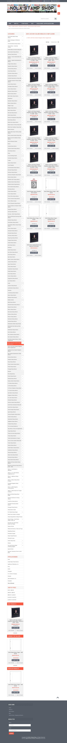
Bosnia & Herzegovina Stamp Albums (15, 117)
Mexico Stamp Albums (12, 309)
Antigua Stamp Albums (12, 63)
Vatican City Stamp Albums (13, 454)
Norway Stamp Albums (12, 357)
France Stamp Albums (12, 193)
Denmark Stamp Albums (12, 169)
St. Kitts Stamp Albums (12, 385)
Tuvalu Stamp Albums (12, 442)
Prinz (9, 566)
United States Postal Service (13, 561)
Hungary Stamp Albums (12, 240)
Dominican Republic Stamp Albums (14, 174)
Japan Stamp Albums (12, 264)
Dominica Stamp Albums (12, 172)
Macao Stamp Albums (12, 295)
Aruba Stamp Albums (12, 71)
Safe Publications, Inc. (12, 578)
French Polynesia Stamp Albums (14, 203)
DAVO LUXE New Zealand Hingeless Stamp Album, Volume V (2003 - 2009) (51, 112)
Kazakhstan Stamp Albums (13, 268)
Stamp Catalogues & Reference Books (14, 41)
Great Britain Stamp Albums (13, 222)
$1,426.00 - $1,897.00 (12, 597)
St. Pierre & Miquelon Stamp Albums (15, 388)
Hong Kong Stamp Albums (13, 237)
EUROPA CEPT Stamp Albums (14, 179)
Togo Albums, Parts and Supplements (15, 428)
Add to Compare (38, 68)
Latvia (9, 283)
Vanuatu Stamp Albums (12, 452)
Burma (9, 143)
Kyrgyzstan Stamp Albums (13, 278)
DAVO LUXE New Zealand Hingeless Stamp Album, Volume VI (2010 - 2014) (34, 139)
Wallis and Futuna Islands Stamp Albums (14, 463)
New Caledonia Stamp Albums (13, 334)
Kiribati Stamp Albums (12, 271)
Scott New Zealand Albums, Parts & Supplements (14, 340)
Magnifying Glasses (11, 531)
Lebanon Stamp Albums (12, 285)
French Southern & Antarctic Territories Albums (15, 206)
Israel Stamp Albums (12, 254)
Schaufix (9, 576)
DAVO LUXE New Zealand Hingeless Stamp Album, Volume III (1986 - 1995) (51, 86)
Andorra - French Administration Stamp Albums (15, 57)
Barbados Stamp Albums (12, 100)
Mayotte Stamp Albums (12, 307)
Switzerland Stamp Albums (13, 419)
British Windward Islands (12, 141)
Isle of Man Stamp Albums (13, 252)
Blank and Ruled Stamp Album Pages (13, 495)
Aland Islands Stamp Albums (13, 51)
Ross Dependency (11, 373)
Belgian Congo (10, 105)
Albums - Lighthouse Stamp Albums (13, 477)
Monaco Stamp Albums (12, 316)
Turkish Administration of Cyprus (14, 438)
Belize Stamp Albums (12, 110)
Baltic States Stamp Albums (13, 96)
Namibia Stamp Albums (12, 321)
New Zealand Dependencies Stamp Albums (14, 354)
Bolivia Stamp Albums (12, 115)
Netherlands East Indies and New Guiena (14, 327)
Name (10, 722)
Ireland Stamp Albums (12, 249)
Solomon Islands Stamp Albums (14, 402)
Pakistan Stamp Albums (12, 359)
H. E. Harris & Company (12, 573)
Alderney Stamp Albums (12, 54)
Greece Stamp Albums (12, 228)
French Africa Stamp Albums (13, 196)
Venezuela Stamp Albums (13, 457)
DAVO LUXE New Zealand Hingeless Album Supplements (15, 347)
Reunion (9, 371)
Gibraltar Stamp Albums (12, 220)
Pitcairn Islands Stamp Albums (13, 364)
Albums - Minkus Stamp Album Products (13, 480)
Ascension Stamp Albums (12, 73)
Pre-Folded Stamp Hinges (13, 512)
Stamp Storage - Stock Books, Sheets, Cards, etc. (13, 520)
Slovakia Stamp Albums (12, 400)
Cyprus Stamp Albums (12, 162)
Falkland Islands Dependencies (14, 184)
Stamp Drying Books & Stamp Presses (15, 516)
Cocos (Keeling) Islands (12, 155)
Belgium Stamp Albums (12, 107)
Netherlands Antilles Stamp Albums (14, 323)
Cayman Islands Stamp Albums (14, 148)
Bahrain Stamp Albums (12, 93)
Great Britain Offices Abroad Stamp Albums (14, 225)
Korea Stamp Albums (12, 273)
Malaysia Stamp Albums (12, 297)
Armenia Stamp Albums (12, 68)
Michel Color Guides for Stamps (14, 514)
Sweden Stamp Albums (12, 416)
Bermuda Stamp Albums (12, 112)
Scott (9, 559)
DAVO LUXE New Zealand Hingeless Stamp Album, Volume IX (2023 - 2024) (51, 166)
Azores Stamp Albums (12, 88)
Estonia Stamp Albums (12, 177)
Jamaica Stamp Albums (12, 261)
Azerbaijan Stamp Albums (13, 86)
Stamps (9, 543)
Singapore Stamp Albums (12, 395)
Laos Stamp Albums (11, 280)
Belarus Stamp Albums (12, 103)
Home (9, 26)
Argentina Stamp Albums (12, 66)
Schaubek (10, 580)
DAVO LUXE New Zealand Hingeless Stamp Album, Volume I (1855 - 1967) (51, 59)
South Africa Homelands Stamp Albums (15, 404)
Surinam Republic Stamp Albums (14, 414)
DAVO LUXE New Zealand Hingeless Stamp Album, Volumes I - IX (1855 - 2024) (34, 59)
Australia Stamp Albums (12, 75)
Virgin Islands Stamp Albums (13, 459)
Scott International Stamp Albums (14, 43)
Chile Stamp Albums (11, 150)
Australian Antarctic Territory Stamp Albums (14, 81)
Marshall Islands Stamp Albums (14, 304)
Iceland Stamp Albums (12, 242)
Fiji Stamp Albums (11, 189)
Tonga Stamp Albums (12, 431)
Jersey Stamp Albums (12, 266)
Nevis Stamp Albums (12, 332)
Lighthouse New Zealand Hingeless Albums (14, 351)
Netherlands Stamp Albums (13, 329)
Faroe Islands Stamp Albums (13, 186)
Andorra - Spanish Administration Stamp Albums (15, 61)
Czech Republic (11, 165)
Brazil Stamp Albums (12, 119)
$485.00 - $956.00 (11, 592)
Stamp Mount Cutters (12, 509)
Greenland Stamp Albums (13, 230)
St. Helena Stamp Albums (13, 383)
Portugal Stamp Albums (12, 369)
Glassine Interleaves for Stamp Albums (13, 498)
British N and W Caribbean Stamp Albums (14, 138)
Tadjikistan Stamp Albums (13, 421)
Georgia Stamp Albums (12, 209)
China (9, 153)
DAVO (9, 569)
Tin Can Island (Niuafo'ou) (13, 426)
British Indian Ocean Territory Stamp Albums (15, 132)
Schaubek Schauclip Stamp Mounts (13, 504)
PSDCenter (43, 738)
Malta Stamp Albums (12, 302)
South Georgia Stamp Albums (13, 409)
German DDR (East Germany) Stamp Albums (15, 217)
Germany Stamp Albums (12, 211)
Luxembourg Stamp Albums (13, 292)
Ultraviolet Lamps (11, 538)
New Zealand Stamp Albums (34, 26)
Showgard (10, 571)
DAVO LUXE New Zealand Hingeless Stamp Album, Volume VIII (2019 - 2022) (34, 166)
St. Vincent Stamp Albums (13, 390)
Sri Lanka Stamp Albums (12, 397)
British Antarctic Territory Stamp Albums (15, 124)
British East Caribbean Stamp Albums (15, 127)
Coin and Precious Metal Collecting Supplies (12, 546)
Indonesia (10, 247)
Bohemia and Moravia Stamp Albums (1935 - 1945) (15, 466)
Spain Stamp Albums (12, 411)
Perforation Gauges (11, 533)
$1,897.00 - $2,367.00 (12, 599)
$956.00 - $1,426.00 (11, 594)
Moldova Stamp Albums (12, 314)
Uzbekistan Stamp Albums (13, 450)
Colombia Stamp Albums (12, 158)
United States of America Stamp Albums (15, 49)
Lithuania (9, 290)
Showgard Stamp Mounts (12, 507)
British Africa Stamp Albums (13, 122)
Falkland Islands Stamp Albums (14, 181)
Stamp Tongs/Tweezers (12, 535)
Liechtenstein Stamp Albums (13, 288)
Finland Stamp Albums (12, 191)
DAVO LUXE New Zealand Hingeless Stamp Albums (15, 343)
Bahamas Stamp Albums (12, 91)
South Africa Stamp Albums (13, 407)
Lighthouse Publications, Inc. (13, 564)
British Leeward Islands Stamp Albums (15, 135)
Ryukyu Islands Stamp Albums (13, 380)
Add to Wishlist (30, 68)
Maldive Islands (11, 299)
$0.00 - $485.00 (11, 590)
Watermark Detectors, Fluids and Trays (15, 528)
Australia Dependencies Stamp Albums (15, 78)
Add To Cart (34, 65)
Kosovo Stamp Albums (12, 276)
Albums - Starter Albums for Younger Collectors (15, 491)
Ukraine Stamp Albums (12, 445)
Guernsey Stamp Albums (12, 235)
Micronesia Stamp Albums (13, 311)
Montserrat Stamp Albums (13, 318)
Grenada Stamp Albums (12, 233)
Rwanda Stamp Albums (12, 378)
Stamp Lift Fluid (11, 526)
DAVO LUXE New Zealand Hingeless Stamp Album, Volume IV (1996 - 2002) (34, 112)
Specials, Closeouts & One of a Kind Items (15, 552)
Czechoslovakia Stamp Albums (14, 167)
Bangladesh (10, 98)
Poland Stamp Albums (12, 366)
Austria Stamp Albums (12, 84)
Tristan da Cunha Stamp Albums (14, 433)
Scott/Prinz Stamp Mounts (13, 501)
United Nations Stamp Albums (13, 447)
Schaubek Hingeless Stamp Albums (13, 484)
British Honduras (11, 129)
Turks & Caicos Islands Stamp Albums (15, 440)
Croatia (9, 160)
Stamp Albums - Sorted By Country (19, 26)
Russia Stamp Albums (12, 376)
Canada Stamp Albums (12, 146)
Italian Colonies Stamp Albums (13, 259)
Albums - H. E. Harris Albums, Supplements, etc (13, 473)
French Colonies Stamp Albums (14, 198)
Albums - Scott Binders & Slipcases (12, 470)
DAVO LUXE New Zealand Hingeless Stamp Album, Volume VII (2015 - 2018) (51, 139)
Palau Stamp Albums (12, 361)
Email (10, 727)
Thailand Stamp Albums (12, 423)
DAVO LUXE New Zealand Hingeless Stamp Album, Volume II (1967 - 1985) (34, 86)
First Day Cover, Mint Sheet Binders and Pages (13, 523)
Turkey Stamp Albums (12, 435)
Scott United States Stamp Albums (13, 37)
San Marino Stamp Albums (13, 392)
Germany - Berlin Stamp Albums (14, 214)
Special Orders (10, 549)
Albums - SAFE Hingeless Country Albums (13, 488)
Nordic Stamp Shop (11, 540)
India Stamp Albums (11, 245)
